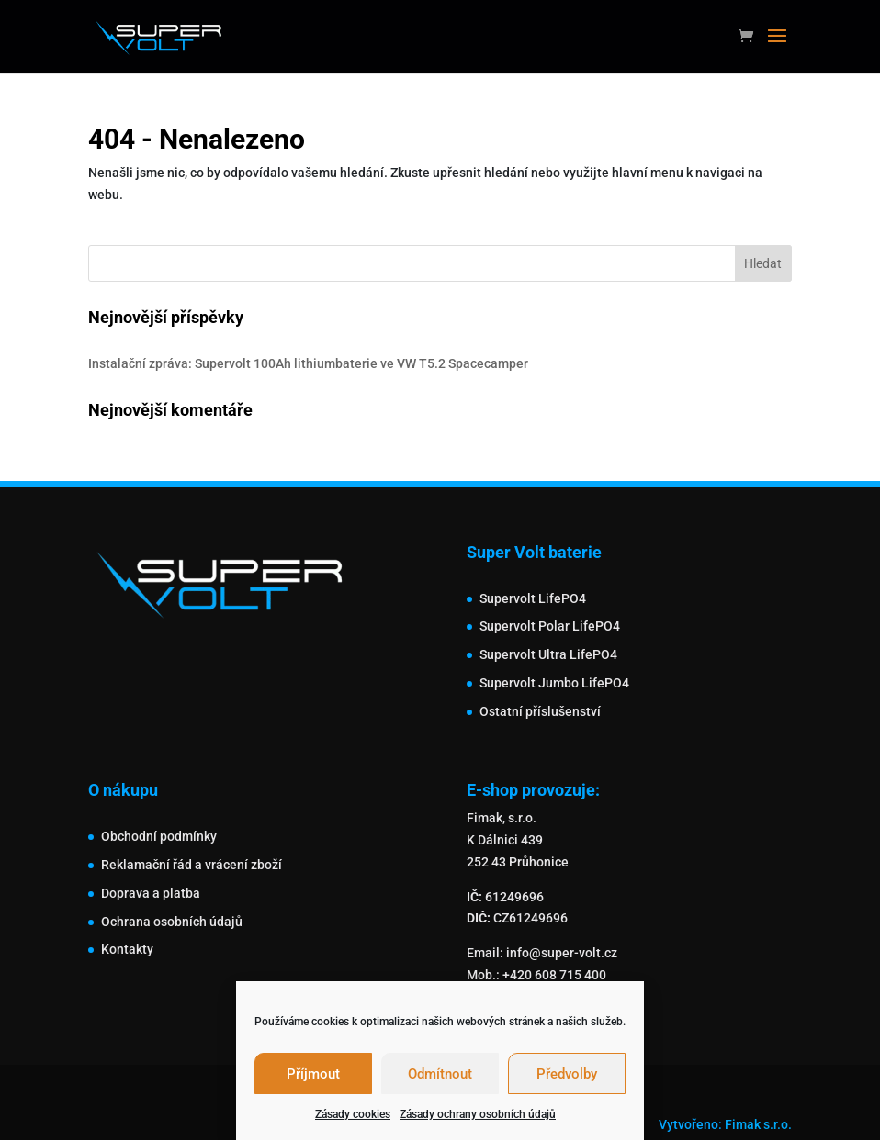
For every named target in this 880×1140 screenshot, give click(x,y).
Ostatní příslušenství (540, 711)
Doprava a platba (150, 893)
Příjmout (313, 1074)
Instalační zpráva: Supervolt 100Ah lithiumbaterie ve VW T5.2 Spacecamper (308, 363)
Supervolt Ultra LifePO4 (548, 654)
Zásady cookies (352, 1114)
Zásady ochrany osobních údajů (478, 1114)
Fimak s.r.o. (758, 1124)
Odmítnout (440, 1074)
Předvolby (566, 1074)
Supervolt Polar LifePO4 (549, 626)
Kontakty (127, 949)
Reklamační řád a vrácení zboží (191, 864)
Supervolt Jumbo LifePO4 (554, 683)
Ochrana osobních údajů (172, 921)
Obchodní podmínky (159, 836)
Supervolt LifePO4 (532, 598)
